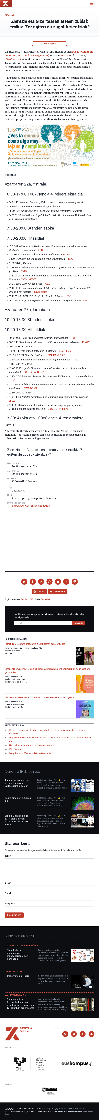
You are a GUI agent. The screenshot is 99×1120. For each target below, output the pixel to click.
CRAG (76, 359)
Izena (8, 883)
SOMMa (65, 55)
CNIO (24, 271)
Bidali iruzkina (14, 915)
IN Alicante (40, 291)
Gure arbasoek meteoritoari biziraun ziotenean (32, 745)
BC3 (14, 380)
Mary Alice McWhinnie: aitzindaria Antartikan (31, 753)
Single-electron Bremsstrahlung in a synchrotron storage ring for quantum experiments (20, 1003)
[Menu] (91, 3)
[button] (24, 582)
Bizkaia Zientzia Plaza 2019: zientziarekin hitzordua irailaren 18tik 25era (17, 820)
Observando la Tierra (18, 976)
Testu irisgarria (49, 44)
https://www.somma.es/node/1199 (31, 505)
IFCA (12, 400)
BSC (68, 296)
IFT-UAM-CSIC (56, 355)
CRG (47, 283)
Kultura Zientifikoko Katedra (30, 1108)
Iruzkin (9, 856)
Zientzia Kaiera (17, 1111)
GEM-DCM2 (30, 388)
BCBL (41, 250)
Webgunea (10, 903)
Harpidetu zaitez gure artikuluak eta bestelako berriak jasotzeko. (49, 616)
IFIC (70, 258)
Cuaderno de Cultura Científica (21, 945)
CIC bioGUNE (28, 279)
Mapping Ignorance (15, 995)
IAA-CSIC (87, 300)
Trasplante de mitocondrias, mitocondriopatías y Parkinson (17, 954)
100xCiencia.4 (13, 59)
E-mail (8, 893)
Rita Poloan (15, 749)
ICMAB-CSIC (66, 350)
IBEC (74, 337)
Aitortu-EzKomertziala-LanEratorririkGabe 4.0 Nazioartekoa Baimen (55, 1111)
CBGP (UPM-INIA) (58, 408)
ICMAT (86, 342)
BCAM (66, 254)
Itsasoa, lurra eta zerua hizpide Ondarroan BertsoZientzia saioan (17, 783)
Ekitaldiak (9, 15)
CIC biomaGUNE (34, 372)
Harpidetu (78, 623)
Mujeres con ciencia (16, 971)
